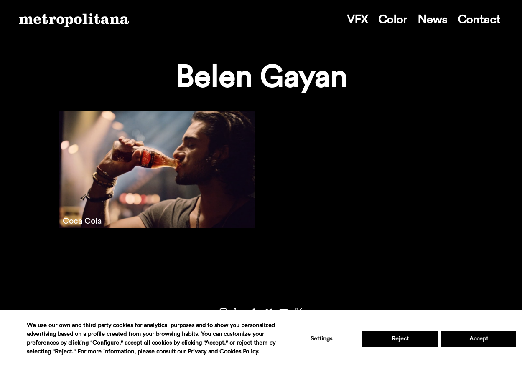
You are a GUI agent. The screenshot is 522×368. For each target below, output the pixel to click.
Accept (478, 339)
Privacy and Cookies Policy (222, 352)
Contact (479, 19)
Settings (321, 339)
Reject (400, 339)
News (432, 19)
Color (392, 19)
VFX (357, 19)
